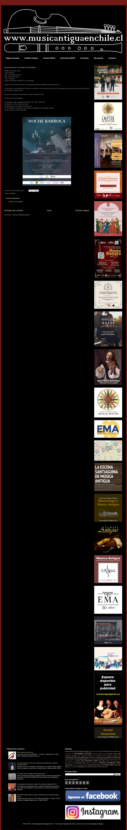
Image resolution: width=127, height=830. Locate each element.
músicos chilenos (101, 766)
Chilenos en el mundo (95, 751)
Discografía (98, 58)
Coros (90, 757)
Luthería (94, 763)
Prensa (98, 765)
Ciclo (104, 751)
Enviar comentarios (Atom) (21, 215)
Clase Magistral (113, 751)
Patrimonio (82, 765)
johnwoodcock (80, 824)
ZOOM (92, 766)
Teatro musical (71, 766)
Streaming (117, 765)
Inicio (49, 210)
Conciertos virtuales (86, 755)
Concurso (99, 755)
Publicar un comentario (16, 201)
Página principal (12, 58)
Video (85, 766)
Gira (99, 761)
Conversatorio (69, 757)
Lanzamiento (78, 763)
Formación (89, 761)
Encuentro (100, 759)
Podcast (90, 765)
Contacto (112, 58)
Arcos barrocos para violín (25, 752)
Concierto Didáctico (98, 754)
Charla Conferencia (79, 751)
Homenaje (115, 761)
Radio (106, 765)
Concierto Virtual (112, 754)
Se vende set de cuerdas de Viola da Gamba (31, 773)
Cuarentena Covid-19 (111, 757)
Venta (79, 767)
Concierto (12, 193)
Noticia (67, 765)
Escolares (117, 759)
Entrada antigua (82, 210)
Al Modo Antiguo (31, 58)
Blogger (101, 824)
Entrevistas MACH (67, 58)
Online (74, 765)
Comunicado (68, 754)
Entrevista (110, 759)
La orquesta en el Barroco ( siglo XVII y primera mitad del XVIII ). (37, 784)
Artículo (67, 751)
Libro (87, 763)
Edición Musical (91, 759)
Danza (73, 759)
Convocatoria (81, 757)
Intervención (68, 763)
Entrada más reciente (13, 210)
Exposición (70, 761)
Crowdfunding (98, 757)
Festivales (84, 58)
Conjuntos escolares (112, 755)
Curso (67, 759)
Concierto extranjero (71, 755)
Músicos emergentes (108, 763)
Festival (78, 761)
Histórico (107, 761)
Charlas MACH (49, 58)
